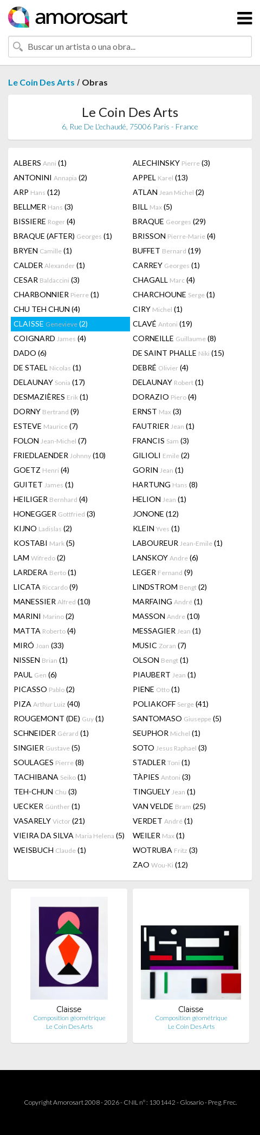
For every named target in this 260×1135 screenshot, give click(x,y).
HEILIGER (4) (51, 499)
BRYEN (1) (43, 250)
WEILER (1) (159, 835)
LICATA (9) (46, 586)
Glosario (192, 1102)
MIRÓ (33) (39, 645)
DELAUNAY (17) (49, 382)
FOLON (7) (50, 440)
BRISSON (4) (174, 235)
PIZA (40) (47, 703)
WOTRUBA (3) (165, 849)
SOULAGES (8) (49, 762)
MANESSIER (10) (52, 601)
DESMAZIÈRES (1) (51, 396)
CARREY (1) (166, 265)
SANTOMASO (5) (177, 718)
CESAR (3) (47, 279)
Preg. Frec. (222, 1102)
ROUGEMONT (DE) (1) (59, 718)
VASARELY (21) (49, 820)
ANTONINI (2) (50, 177)
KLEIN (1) (156, 528)
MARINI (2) (44, 616)
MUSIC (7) (159, 645)
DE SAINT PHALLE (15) (178, 352)
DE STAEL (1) (47, 367)
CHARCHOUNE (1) (174, 294)
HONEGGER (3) (54, 513)
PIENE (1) (156, 689)
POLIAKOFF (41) (171, 703)
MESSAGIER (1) (167, 630)
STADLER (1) (161, 762)
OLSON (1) (160, 659)
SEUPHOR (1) (166, 733)
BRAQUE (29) (169, 221)
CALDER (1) (49, 265)
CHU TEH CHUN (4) (47, 309)
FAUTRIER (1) (163, 425)
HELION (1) (159, 499)
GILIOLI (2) (161, 455)
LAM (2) (40, 557)
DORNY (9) (46, 411)
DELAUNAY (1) (168, 382)
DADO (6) (30, 352)
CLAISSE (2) (51, 323)
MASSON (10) (166, 616)
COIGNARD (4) (50, 338)
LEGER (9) (163, 572)
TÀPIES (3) (162, 776)
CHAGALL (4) (164, 279)
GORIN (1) (158, 469)
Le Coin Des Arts (41, 82)
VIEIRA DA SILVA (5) (69, 835)
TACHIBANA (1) (50, 776)
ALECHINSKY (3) (171, 162)
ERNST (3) (157, 411)
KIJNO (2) (43, 528)
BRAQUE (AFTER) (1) (63, 235)
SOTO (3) (170, 747)
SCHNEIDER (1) (51, 733)
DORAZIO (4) (165, 396)
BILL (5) (152, 206)
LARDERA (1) (45, 572)
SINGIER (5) (47, 747)
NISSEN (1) (41, 659)
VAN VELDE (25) (169, 806)
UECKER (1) (47, 806)
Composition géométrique (69, 1018)
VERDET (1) (163, 820)
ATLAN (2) (168, 192)
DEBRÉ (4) (160, 367)
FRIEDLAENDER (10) (60, 455)
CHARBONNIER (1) (56, 294)
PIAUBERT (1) (164, 674)
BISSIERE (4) (44, 221)
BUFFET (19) (167, 250)
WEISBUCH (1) (50, 849)
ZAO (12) (160, 864)
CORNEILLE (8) (174, 338)
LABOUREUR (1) (178, 542)
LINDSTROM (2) (170, 586)
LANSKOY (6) (165, 557)
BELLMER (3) (43, 206)
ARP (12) (37, 192)
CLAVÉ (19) (162, 323)
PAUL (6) (35, 674)
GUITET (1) (44, 484)
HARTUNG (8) (165, 484)
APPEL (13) (160, 177)
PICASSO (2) (44, 689)
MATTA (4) (45, 630)
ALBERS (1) (40, 162)
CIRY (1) (158, 309)
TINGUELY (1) (164, 791)
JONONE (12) (156, 513)
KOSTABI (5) (44, 542)
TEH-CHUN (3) (45, 791)
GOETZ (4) (41, 469)
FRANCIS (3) (161, 440)
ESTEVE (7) (46, 425)
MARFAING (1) (168, 601)
